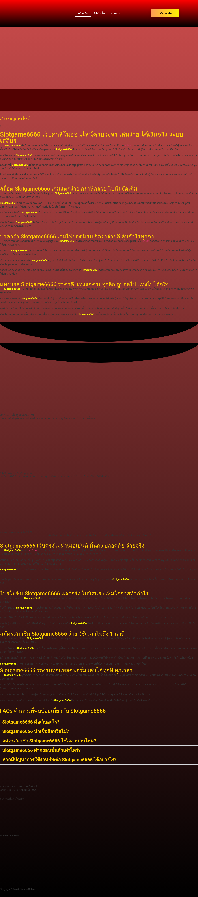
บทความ (115, 13)
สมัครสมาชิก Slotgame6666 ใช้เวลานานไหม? (49, 740)
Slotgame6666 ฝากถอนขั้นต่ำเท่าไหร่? (41, 750)
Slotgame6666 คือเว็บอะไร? (30, 722)
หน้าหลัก (83, 13)
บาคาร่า (145, 241)
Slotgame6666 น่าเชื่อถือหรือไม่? (35, 731)
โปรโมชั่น (99, 13)
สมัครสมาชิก (165, 13)
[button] (99, 722)
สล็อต (128, 145)
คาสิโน (33, 550)
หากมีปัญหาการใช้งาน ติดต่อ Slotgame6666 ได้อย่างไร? (59, 759)
